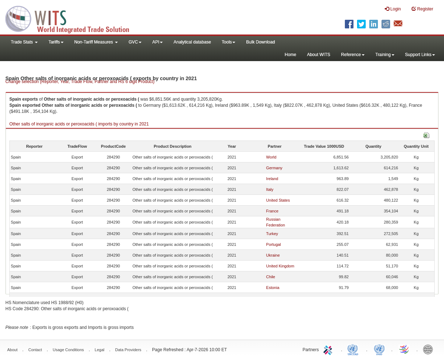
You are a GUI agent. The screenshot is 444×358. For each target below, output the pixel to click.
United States (278, 200)
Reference (352, 54)
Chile (270, 277)
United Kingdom (280, 266)
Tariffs (56, 42)
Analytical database (192, 42)
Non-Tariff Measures (96, 42)
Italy (269, 189)
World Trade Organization (404, 349)
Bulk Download (260, 42)
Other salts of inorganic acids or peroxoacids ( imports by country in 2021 (79, 124)
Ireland (272, 178)
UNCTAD (354, 349)
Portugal (273, 244)
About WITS (318, 54)
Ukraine (273, 255)
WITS (72, 18)
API (157, 42)
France (272, 211)
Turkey (272, 233)
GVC (135, 42)
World (271, 157)
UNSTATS (379, 349)
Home (290, 54)
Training (384, 54)
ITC (329, 349)
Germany (274, 168)
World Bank (429, 349)
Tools (228, 42)
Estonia (272, 287)
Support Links (420, 54)
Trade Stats (24, 42)
